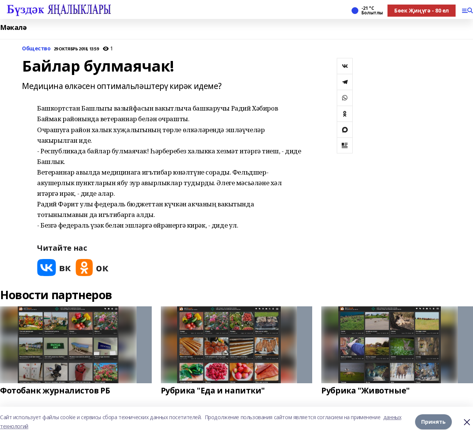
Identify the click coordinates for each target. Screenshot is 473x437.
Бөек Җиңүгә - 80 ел (421, 10)
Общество (36, 48)
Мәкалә (13, 27)
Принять (433, 421)
